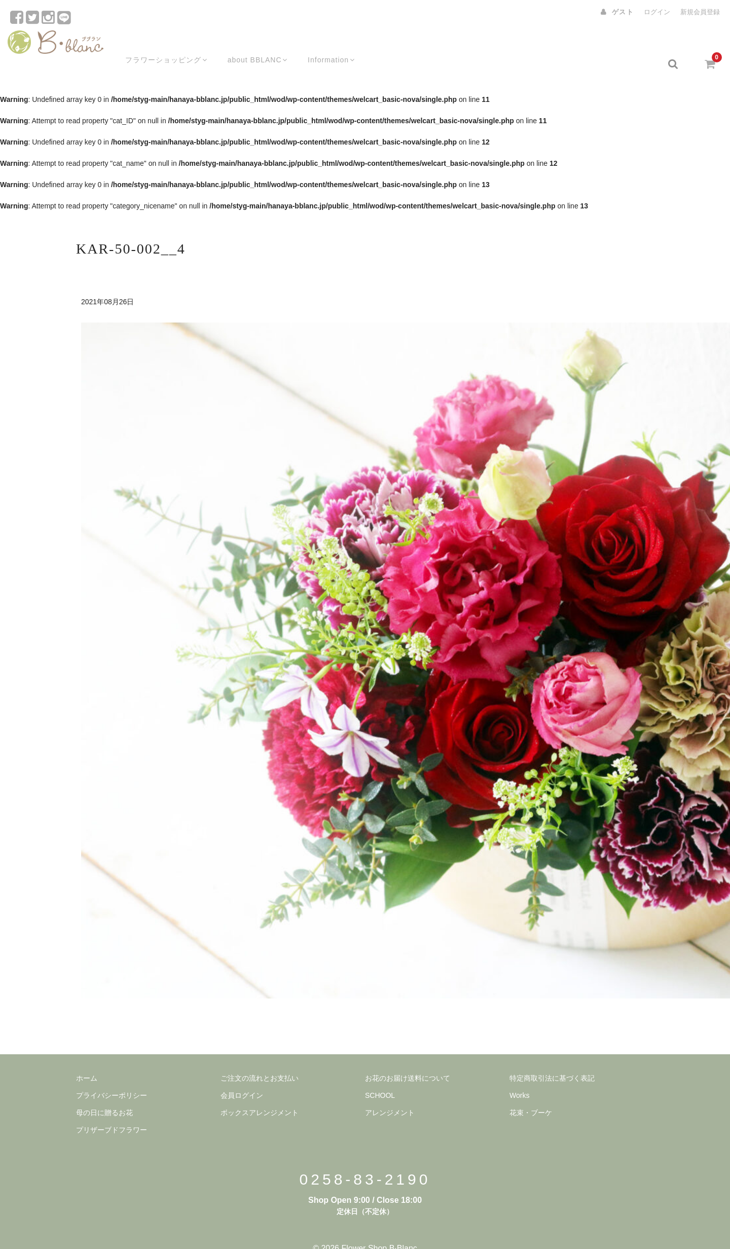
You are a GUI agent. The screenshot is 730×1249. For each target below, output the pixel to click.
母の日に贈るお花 (104, 1093)
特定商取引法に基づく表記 (552, 1058)
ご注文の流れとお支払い (260, 1058)
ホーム (86, 1058)
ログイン (657, 12)
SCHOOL (380, 1076)
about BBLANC (249, 44)
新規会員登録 (700, 12)
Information (326, 44)
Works (519, 1076)
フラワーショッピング (156, 44)
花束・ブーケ (530, 1093)
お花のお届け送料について (407, 1058)
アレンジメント (390, 1093)
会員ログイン (242, 1076)
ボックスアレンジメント (260, 1093)
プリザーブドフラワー (111, 1110)
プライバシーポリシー (111, 1076)
